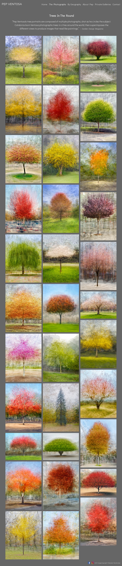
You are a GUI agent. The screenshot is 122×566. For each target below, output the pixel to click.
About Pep (88, 4)
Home (44, 4)
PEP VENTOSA (12, 4)
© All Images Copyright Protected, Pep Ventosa (107, 563)
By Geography (74, 4)
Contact (116, 4)
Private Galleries (103, 4)
